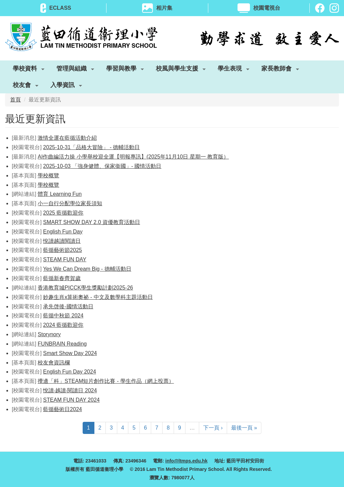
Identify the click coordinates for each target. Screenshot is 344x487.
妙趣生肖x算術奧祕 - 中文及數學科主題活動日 (98, 297)
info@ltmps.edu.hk (186, 460)
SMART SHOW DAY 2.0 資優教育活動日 (91, 222)
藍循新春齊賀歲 (62, 278)
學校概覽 (48, 175)
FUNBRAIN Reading (62, 344)
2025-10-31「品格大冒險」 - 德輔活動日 (91, 147)
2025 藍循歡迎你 (63, 213)
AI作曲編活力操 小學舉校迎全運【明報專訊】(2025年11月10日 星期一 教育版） (133, 157)
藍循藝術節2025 (62, 250)
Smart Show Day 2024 (70, 353)
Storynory (49, 334)
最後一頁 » (244, 428)
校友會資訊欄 (54, 362)
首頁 (15, 99)
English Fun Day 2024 (69, 371)
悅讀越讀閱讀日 (62, 241)
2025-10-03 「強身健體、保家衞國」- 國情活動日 (102, 166)
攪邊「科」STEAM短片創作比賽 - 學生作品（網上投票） (106, 381)
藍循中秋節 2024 (63, 315)
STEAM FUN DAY (64, 259)
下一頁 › (213, 428)
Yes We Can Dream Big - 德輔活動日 (87, 269)
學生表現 (229, 70)
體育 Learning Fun (60, 194)
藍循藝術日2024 (62, 409)
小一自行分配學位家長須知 (70, 203)
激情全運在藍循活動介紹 (67, 138)
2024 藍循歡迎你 (63, 325)
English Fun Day (62, 231)
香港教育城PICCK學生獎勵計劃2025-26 (85, 288)
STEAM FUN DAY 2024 (71, 400)
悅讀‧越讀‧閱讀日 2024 (70, 390)
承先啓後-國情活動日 (68, 306)
